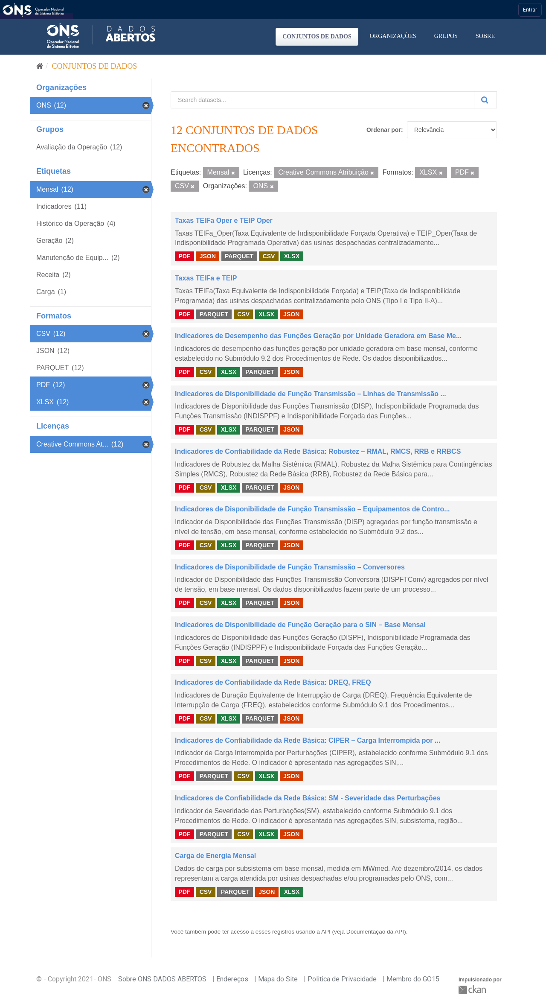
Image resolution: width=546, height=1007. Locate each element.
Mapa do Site (278, 979)
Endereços (232, 979)
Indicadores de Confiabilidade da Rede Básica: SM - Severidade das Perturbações (307, 798)
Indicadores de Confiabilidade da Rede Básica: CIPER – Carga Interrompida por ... (307, 740)
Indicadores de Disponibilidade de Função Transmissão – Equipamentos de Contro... (312, 509)
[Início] (40, 66)
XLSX (292, 256)
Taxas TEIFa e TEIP (206, 278)
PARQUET (239, 256)
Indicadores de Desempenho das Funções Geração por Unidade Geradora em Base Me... (318, 335)
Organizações (393, 36)
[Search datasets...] (322, 99)
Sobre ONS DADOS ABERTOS (162, 979)
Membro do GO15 (412, 979)
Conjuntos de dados (316, 36)
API (326, 931)
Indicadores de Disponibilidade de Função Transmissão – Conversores (290, 567)
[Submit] (485, 99)
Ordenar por (383, 129)
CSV (269, 256)
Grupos (446, 36)
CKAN (473, 989)
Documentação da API (375, 931)
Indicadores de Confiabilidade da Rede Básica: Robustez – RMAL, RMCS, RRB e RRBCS (318, 451)
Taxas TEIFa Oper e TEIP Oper (224, 220)
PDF (184, 256)
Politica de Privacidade (342, 979)
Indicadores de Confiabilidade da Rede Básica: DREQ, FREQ (273, 682)
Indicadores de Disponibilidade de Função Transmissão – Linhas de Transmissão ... (310, 393)
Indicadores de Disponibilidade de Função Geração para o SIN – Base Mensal (300, 624)
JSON (208, 256)
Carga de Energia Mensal (215, 855)
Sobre (485, 36)
